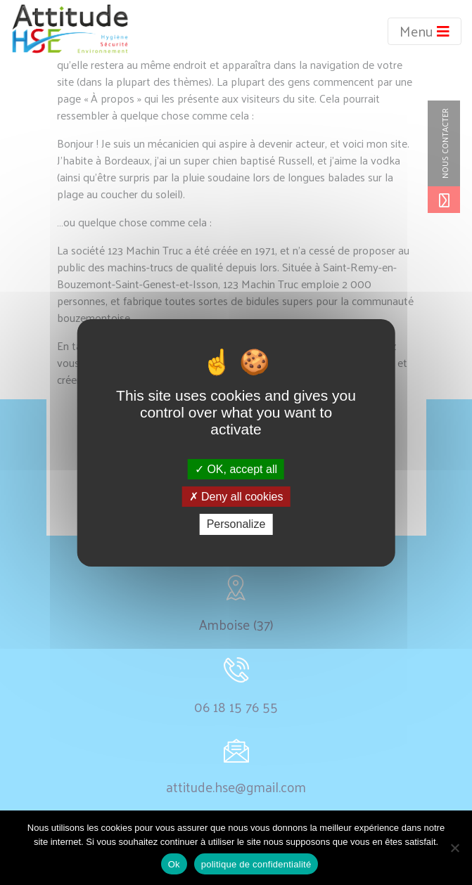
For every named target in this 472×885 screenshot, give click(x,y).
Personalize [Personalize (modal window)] (236, 524)
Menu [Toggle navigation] (424, 31)
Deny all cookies (236, 497)
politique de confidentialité (256, 864)
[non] (454, 848)
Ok (174, 864)
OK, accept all (236, 469)
